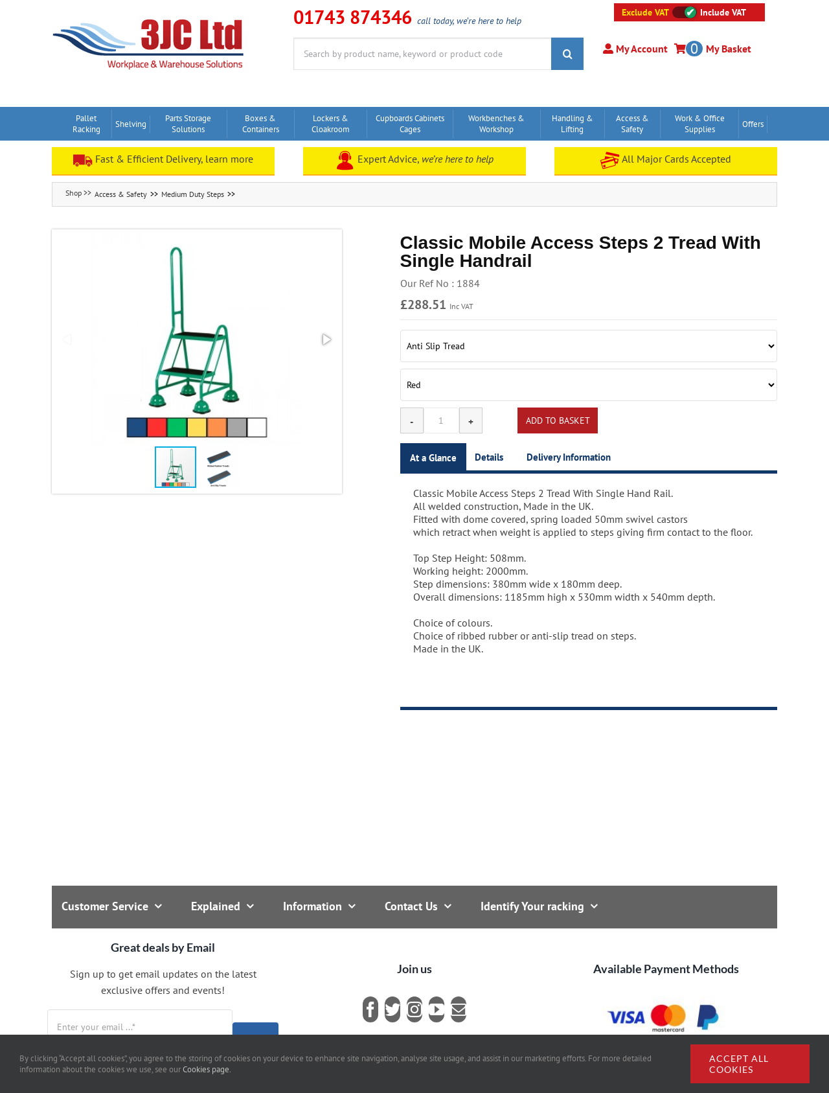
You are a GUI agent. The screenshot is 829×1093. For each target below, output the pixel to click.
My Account (640, 48)
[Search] (567, 54)
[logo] (148, 16)
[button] (196, 339)
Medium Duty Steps (192, 194)
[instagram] (414, 1009)
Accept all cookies (739, 1064)
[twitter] (392, 1009)
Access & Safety (121, 194)
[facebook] (370, 1009)
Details (489, 457)
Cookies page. (207, 1069)
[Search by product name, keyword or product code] (422, 54)
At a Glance (433, 458)
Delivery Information (569, 457)
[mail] (458, 1009)
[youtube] (436, 1009)
